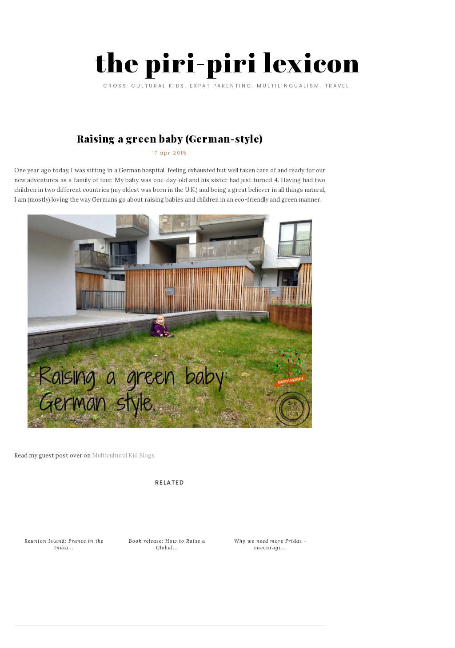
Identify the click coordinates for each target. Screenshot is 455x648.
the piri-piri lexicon (227, 62)
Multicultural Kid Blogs (123, 455)
